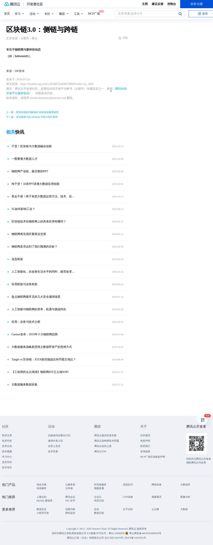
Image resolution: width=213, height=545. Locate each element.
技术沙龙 (7, 446)
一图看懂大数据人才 (24, 158)
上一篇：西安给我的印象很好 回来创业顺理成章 (32, 112)
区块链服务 (100, 484)
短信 (96, 509)
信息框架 (17, 259)
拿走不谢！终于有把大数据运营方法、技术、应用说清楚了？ (44, 196)
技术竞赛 (53, 451)
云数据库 (185, 484)
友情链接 (145, 451)
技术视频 (7, 451)
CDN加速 (128, 496)
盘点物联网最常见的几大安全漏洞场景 (36, 296)
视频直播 (99, 488)
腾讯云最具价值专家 (105, 435)
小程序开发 (43, 512)
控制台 (171, 4)
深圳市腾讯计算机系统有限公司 (69, 533)
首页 (7, 13)
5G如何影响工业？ (23, 209)
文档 (145, 4)
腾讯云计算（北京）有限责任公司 (85, 537)
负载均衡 (70, 509)
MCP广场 (94, 13)
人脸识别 (41, 496)
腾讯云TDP (100, 451)
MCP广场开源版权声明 (152, 456)
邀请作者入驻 (55, 440)
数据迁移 (99, 512)
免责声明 (145, 440)
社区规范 (145, 435)
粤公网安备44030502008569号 (145, 533)
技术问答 (7, 440)
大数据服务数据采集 (24, 384)
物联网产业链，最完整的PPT (30, 171)
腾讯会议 (70, 496)
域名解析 (41, 488)
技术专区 (7, 467)
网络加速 (156, 484)
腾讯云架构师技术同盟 (106, 440)
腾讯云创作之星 (103, 446)
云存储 (69, 488)
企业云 (97, 496)
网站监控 (70, 512)
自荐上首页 (54, 446)
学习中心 (7, 456)
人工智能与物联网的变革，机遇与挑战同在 (39, 309)
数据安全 (41, 509)
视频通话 (156, 496)
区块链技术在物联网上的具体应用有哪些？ (39, 221)
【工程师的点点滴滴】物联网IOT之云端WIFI (40, 372)
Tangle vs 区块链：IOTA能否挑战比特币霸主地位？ (44, 359)
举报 (123, 37)
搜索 (180, 13)
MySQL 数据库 (45, 500)
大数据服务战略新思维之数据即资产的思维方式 (42, 346)
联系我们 (145, 446)
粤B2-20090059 (117, 533)
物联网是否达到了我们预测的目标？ (35, 246)
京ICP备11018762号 (135, 537)
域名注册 (41, 484)
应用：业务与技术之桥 (26, 321)
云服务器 (70, 484)
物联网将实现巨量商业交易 (29, 234)
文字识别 (128, 509)
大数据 (184, 509)
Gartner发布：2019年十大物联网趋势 (35, 334)
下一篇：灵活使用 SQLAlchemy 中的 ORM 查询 (32, 117)
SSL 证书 (70, 500)
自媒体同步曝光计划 (59, 435)
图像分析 (185, 496)
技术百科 (7, 462)
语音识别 (99, 500)
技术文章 (7, 435)
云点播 (155, 509)
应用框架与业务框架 (24, 284)
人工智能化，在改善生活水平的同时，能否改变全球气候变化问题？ (44, 271)
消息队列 (128, 484)
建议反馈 (157, 4)
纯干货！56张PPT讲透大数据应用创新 (36, 183)
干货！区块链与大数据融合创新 (32, 146)
